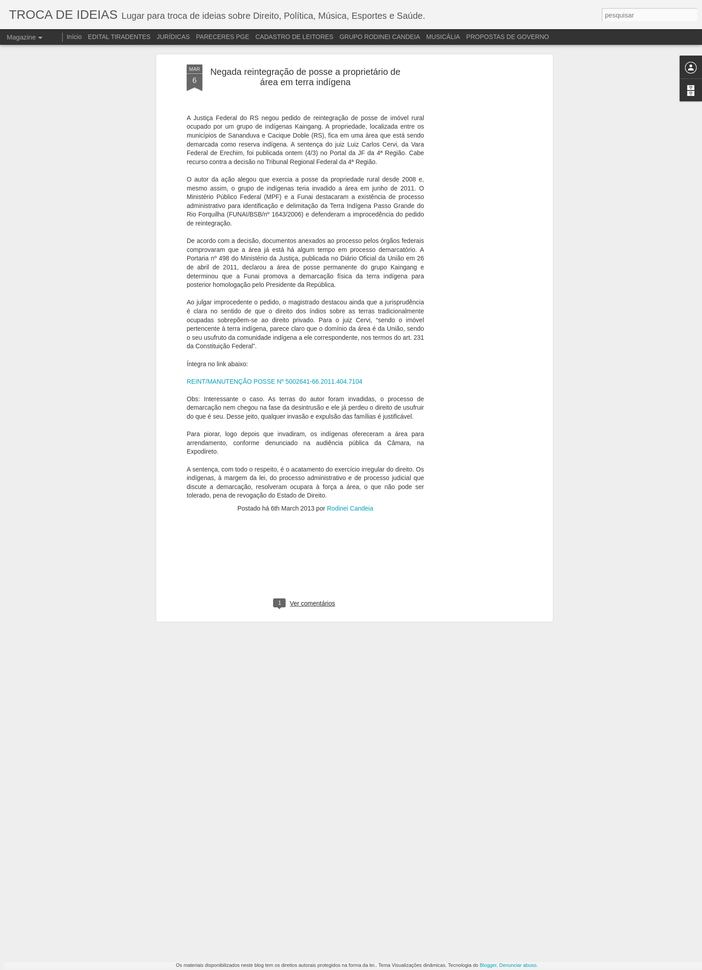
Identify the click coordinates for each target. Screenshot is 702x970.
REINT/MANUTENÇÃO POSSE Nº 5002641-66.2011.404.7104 (275, 272)
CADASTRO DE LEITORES (294, 36)
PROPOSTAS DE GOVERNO (507, 36)
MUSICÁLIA (443, 36)
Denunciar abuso (517, 965)
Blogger (488, 965)
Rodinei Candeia (350, 399)
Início (74, 36)
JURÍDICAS (173, 36)
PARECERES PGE (222, 36)
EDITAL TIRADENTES (119, 36)
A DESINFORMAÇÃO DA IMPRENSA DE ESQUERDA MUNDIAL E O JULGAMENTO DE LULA (346, 862)
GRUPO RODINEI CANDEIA (379, 36)
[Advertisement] (305, 456)
